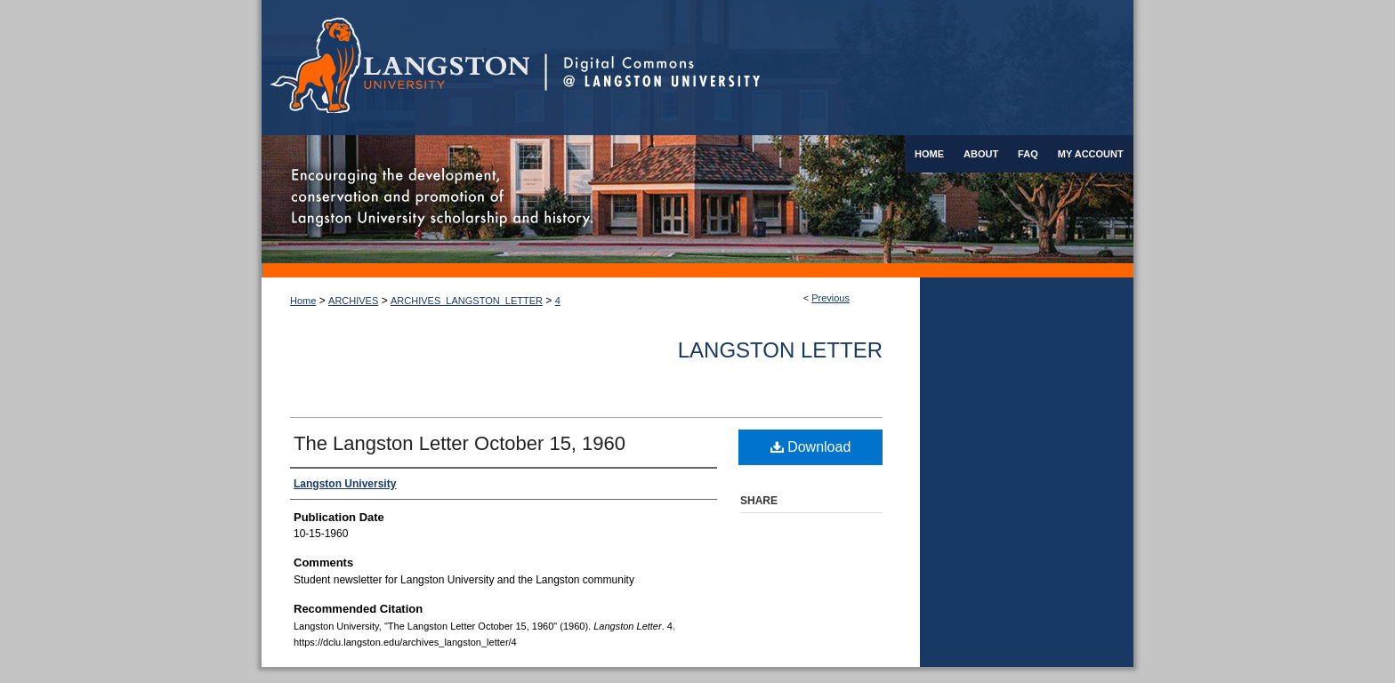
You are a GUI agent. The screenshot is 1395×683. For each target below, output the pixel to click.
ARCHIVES (353, 300)
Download (810, 446)
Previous (830, 298)
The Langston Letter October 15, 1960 (459, 443)
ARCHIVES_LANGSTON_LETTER (467, 300)
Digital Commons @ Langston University (838, 67)
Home (303, 300)
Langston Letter (780, 350)
